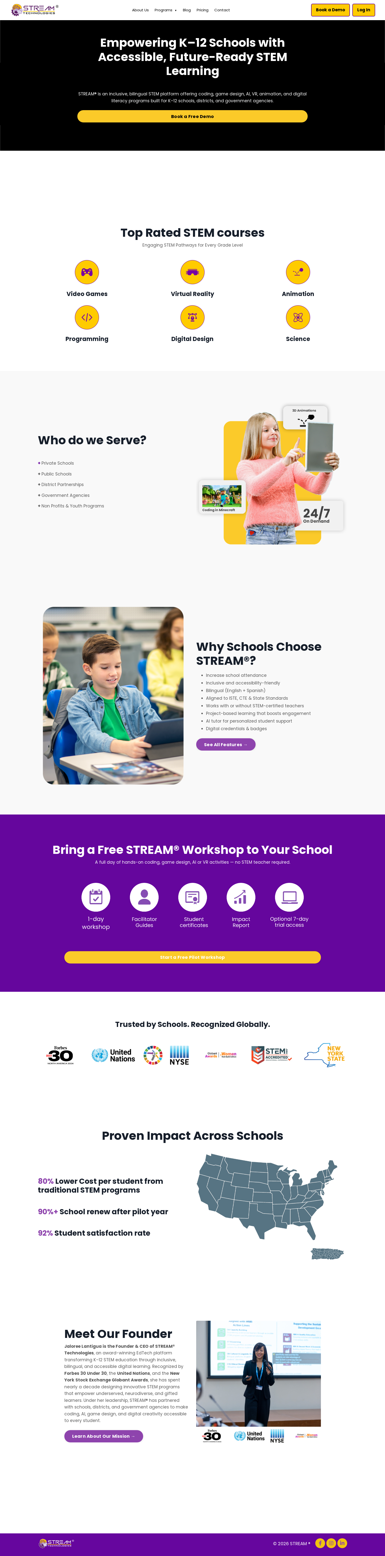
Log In (363, 10)
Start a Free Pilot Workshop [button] (192, 959)
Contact (221, 10)
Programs (165, 10)
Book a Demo (329, 10)
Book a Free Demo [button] (192, 117)
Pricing (201, 10)
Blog (186, 10)
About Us (139, 10)
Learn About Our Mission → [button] (103, 1440)
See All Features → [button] (226, 747)
